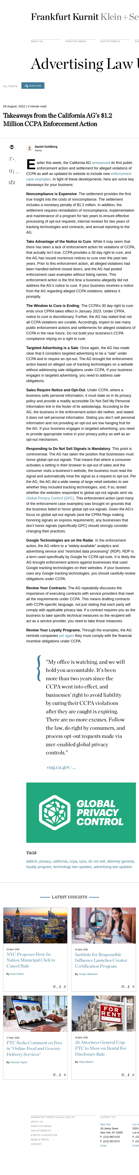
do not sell (96, 861)
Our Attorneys (110, 42)
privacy (45, 861)
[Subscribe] (32, 85)
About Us (37, 42)
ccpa (73, 861)
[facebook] (11, 183)
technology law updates (72, 867)
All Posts (10, 86)
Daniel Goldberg (46, 146)
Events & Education (44, 1135)
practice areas (76, 42)
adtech (31, 861)
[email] (11, 147)
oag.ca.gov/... (61, 767)
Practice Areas (41, 1126)
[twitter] (11, 159)
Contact (36, 1144)
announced (101, 163)
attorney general (120, 861)
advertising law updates (113, 867)
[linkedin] (11, 171)
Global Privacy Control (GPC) (50, 498)
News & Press (40, 1140)
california (60, 861)
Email (103, 1145)
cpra (82, 861)
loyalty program (38, 867)
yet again (66, 636)
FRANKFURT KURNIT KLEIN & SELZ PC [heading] (53, 1117)
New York (105, 1124)
